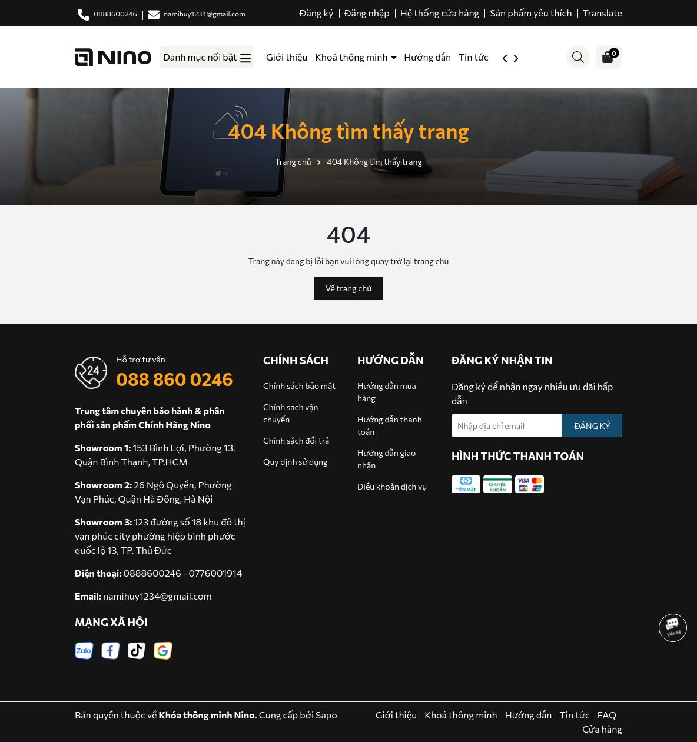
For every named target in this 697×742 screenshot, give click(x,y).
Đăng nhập (367, 12)
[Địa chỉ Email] (537, 425)
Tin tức (474, 56)
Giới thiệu (286, 56)
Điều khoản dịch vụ (392, 486)
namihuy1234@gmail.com (157, 595)
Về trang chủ (348, 288)
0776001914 (216, 572)
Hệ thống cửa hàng (440, 12)
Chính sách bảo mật (299, 386)
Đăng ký (317, 12)
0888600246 (152, 572)
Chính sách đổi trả (296, 440)
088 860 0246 (174, 379)
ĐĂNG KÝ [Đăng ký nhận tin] (592, 426)
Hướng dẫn (427, 56)
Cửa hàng (602, 728)
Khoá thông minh (352, 56)
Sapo (326, 714)
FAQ (607, 714)
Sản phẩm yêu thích (531, 12)
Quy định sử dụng (295, 462)
